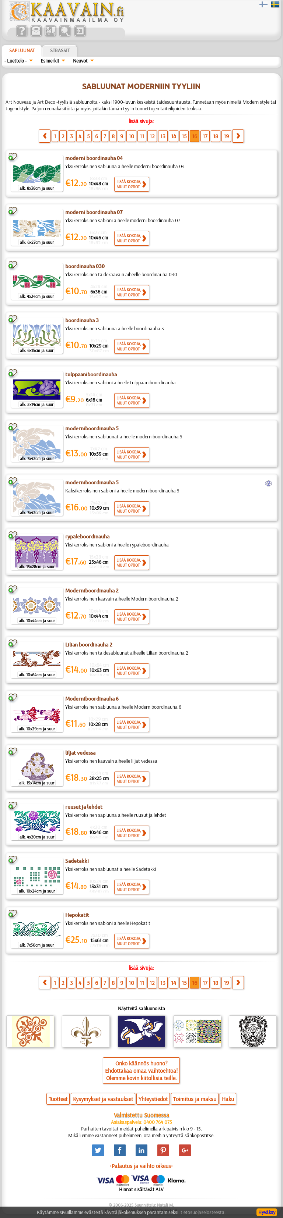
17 (205, 136)
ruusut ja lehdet (83, 807)
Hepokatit (77, 915)
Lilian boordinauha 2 (88, 645)
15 (184, 136)
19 (226, 136)
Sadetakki (77, 861)
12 (152, 136)
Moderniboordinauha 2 (92, 591)
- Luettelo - (15, 60)
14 (173, 136)
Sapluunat (22, 50)
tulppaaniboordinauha (91, 374)
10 (131, 136)
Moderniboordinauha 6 (92, 699)
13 (162, 136)
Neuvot (80, 60)
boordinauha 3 (82, 320)
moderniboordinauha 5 (92, 428)
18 (215, 136)
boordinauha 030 (85, 266)
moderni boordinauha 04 (94, 158)
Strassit (60, 50)
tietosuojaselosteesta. (203, 1212)
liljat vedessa (80, 753)
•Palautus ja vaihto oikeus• (141, 1165)
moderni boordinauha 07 (94, 212)
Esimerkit (50, 60)
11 (142, 136)
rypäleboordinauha (87, 536)
